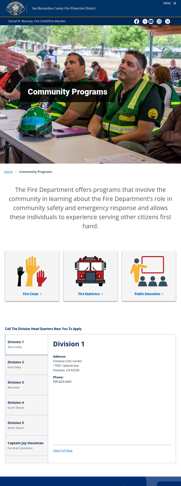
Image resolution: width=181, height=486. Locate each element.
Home (8, 172)
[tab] (26, 344)
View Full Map (62, 450)
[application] (112, 419)
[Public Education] (149, 294)
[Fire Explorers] (90, 294)
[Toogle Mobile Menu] (169, 3)
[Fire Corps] (32, 294)
